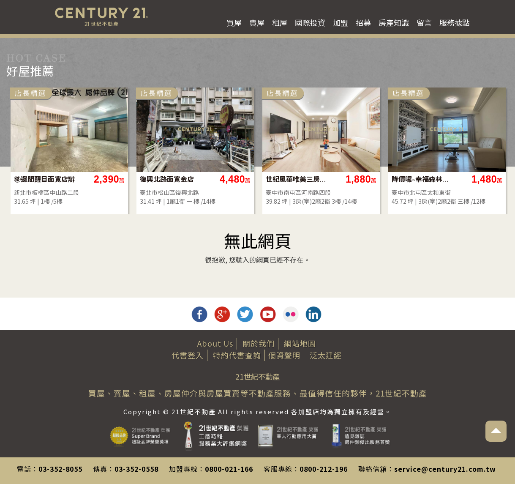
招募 (363, 22)
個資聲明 (284, 355)
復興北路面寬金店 (167, 179)
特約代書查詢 (237, 355)
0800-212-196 (324, 469)
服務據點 (454, 22)
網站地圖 (300, 343)
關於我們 (259, 343)
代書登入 (188, 355)
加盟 (340, 22)
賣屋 (256, 22)
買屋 (234, 22)
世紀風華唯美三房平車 (296, 179)
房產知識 (394, 22)
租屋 (279, 22)
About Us (215, 343)
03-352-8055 (60, 469)
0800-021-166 (229, 469)
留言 (424, 22)
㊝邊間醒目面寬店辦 (44, 179)
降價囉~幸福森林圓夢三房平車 (422, 179)
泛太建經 (326, 355)
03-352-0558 (136, 469)
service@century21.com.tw (445, 469)
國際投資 (310, 22)
